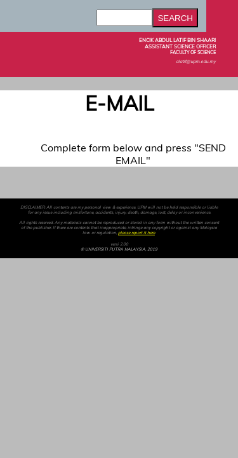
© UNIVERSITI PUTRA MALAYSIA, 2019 (119, 249)
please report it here (136, 232)
